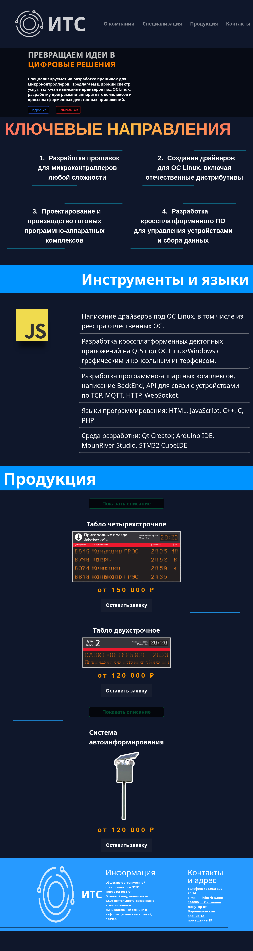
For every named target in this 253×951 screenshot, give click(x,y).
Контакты (238, 24)
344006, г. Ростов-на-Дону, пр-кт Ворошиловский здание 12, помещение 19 (204, 911)
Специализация (162, 24)
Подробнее (38, 110)
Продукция (204, 24)
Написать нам (68, 110)
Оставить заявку (126, 605)
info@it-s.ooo (212, 897)
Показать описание (126, 503)
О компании (119, 24)
